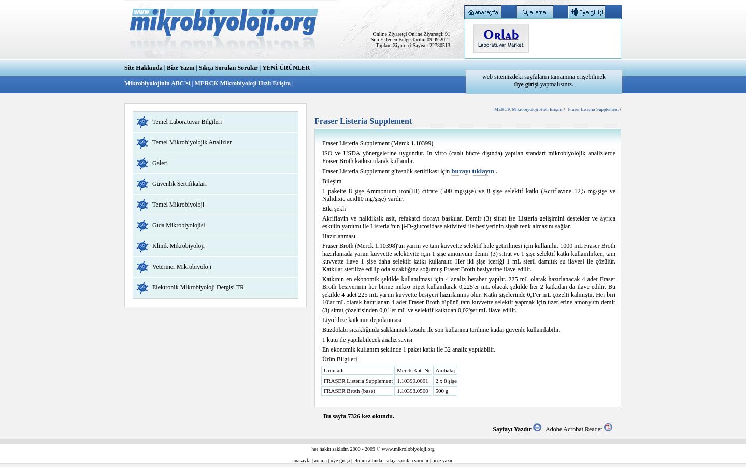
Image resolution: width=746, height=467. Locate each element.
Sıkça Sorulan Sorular (228, 67)
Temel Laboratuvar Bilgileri (187, 121)
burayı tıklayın (472, 171)
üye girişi (340, 460)
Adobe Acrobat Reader (579, 429)
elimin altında (368, 460)
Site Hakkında (143, 67)
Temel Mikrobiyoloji (178, 204)
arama (320, 460)
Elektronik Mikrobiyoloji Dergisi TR (198, 287)
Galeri (160, 163)
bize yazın (443, 460)
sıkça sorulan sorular (407, 460)
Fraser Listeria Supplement (594, 109)
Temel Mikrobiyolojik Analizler (192, 142)
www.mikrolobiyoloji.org (408, 449)
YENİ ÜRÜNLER (286, 67)
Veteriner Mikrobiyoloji (181, 266)
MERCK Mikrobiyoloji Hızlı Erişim (242, 83)
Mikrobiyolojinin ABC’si (158, 83)
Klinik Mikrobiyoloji (178, 246)
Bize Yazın (180, 67)
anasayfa (302, 460)
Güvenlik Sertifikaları (179, 183)
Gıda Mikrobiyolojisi (178, 225)
